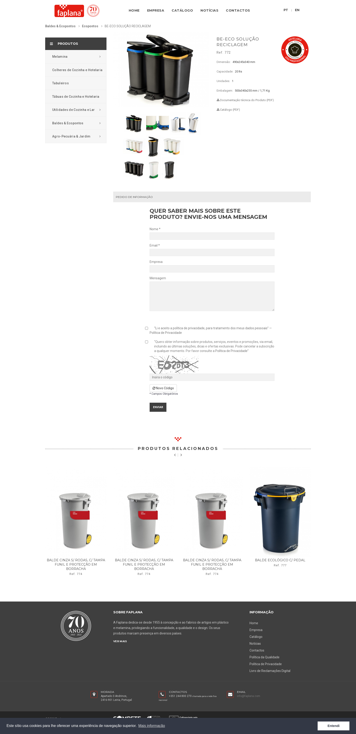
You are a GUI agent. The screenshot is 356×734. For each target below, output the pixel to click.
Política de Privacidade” (232, 351)
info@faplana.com (248, 696)
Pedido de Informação (134, 197)
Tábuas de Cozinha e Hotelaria (75, 96)
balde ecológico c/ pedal (280, 560)
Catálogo (182, 10)
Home (134, 10)
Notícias (209, 10)
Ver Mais (120, 641)
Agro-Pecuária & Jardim (76, 136)
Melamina (76, 56)
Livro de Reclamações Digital (270, 671)
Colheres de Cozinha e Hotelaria (77, 70)
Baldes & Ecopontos (60, 26)
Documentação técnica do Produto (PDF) (245, 100)
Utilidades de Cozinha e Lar (76, 110)
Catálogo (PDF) (228, 109)
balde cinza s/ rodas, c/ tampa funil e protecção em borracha (76, 564)
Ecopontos (90, 26)
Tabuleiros (60, 83)
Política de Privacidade (166, 333)
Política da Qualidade (264, 657)
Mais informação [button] (151, 726)
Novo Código (163, 388)
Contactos (238, 10)
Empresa (155, 10)
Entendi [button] (334, 726)
